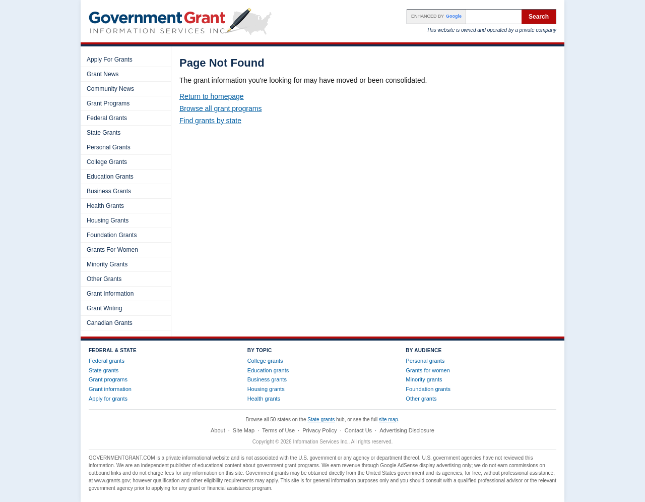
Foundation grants (428, 389)
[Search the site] (494, 17)
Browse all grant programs (220, 108)
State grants (103, 370)
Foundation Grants (112, 235)
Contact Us (358, 430)
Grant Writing (104, 308)
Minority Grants (107, 264)
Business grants (267, 379)
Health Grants (105, 205)
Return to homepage (211, 96)
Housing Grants (107, 220)
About (218, 430)
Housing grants (266, 389)
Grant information (110, 389)
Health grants (263, 399)
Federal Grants (107, 118)
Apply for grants (108, 399)
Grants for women (427, 370)
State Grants (103, 132)
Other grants (421, 399)
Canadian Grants (110, 322)
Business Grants (109, 191)
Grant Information (110, 293)
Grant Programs (108, 103)
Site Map (243, 430)
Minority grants (424, 379)
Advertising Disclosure (406, 430)
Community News (110, 88)
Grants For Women (112, 249)
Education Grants (110, 176)
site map (388, 419)
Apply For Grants (110, 59)
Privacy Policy (319, 430)
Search (539, 16)
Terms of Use (278, 430)
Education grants (268, 370)
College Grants (107, 161)
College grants (265, 361)
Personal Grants (109, 147)
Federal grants (106, 361)
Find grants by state (210, 121)
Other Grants (104, 279)
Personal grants (425, 361)
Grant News (102, 74)
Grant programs (108, 379)
